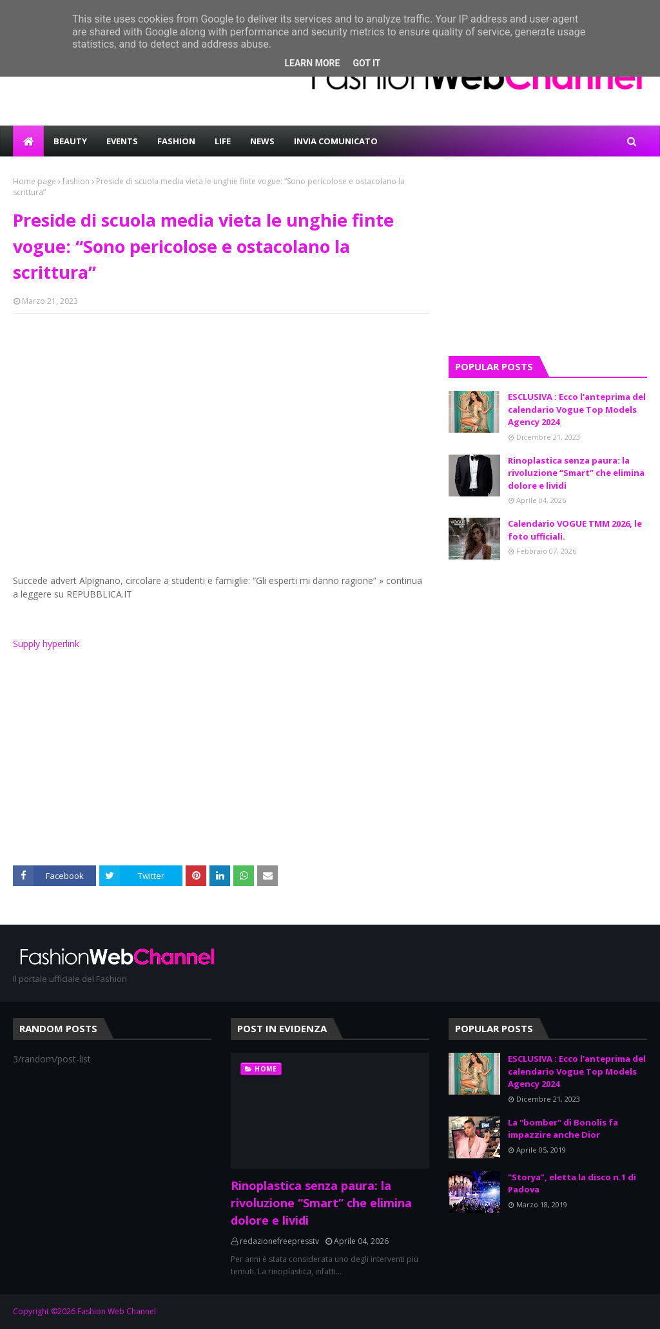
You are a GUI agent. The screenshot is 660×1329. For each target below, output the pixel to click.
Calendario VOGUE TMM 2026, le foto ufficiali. (575, 530)
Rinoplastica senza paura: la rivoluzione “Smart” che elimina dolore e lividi (576, 473)
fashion (76, 181)
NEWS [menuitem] (262, 141)
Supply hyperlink (46, 643)
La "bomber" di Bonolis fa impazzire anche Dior (563, 1129)
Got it (366, 63)
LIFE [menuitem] (223, 141)
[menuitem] (28, 141)
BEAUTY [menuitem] (70, 141)
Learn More (312, 63)
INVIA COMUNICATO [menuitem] (336, 141)
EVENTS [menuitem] (122, 141)
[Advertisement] (221, 416)
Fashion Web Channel (116, 1311)
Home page (34, 181)
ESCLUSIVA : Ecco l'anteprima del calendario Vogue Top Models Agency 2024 (577, 409)
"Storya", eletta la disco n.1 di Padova (572, 1183)
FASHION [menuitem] (176, 141)
